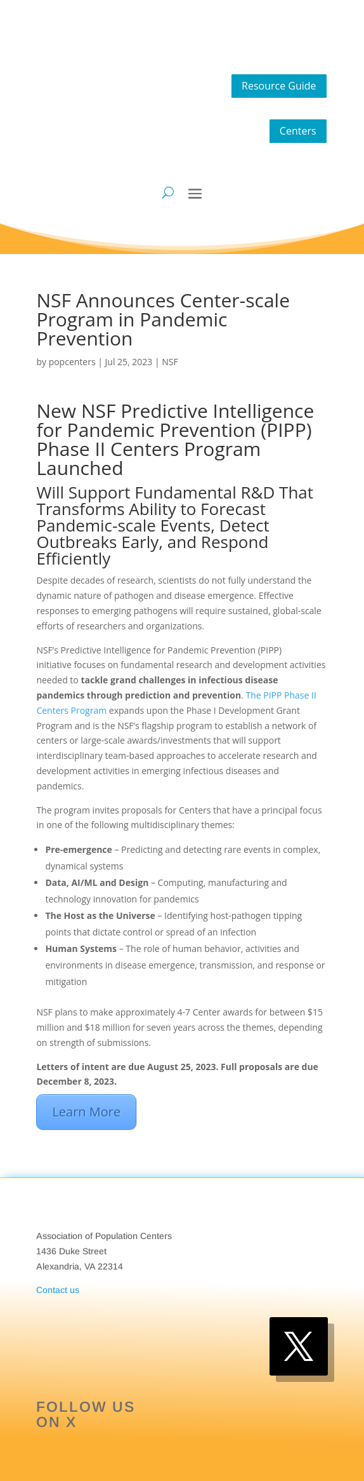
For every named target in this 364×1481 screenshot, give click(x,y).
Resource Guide (279, 86)
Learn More (86, 1111)
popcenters (72, 362)
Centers (298, 131)
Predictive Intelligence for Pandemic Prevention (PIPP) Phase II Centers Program (175, 430)
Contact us (57, 1290)
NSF (170, 362)
